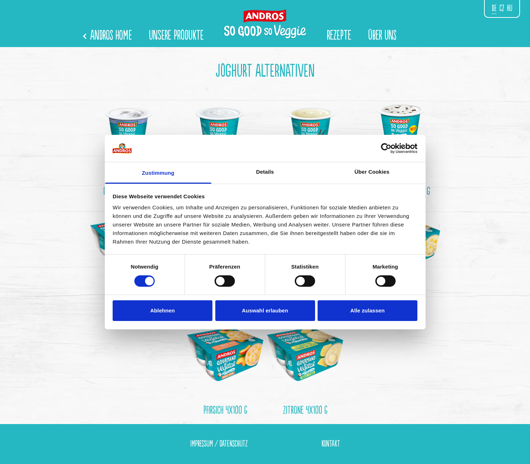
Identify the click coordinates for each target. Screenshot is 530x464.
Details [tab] (265, 172)
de (494, 8)
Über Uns (382, 36)
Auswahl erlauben (265, 310)
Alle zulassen (367, 310)
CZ (501, 8)
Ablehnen (162, 310)
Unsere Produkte (176, 36)
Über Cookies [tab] (372, 172)
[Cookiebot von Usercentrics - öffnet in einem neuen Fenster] (386, 148)
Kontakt (330, 444)
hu (509, 8)
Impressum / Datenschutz (218, 444)
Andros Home (108, 36)
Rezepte (339, 36)
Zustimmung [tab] (158, 173)
